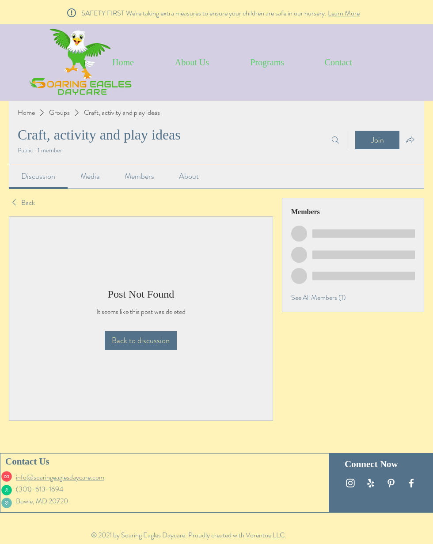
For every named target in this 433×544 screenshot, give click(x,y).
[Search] (335, 140)
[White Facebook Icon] (411, 483)
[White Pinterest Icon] (391, 483)
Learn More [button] (344, 13)
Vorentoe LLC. (266, 535)
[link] (38, 176)
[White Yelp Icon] (370, 483)
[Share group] (410, 139)
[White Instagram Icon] (350, 483)
